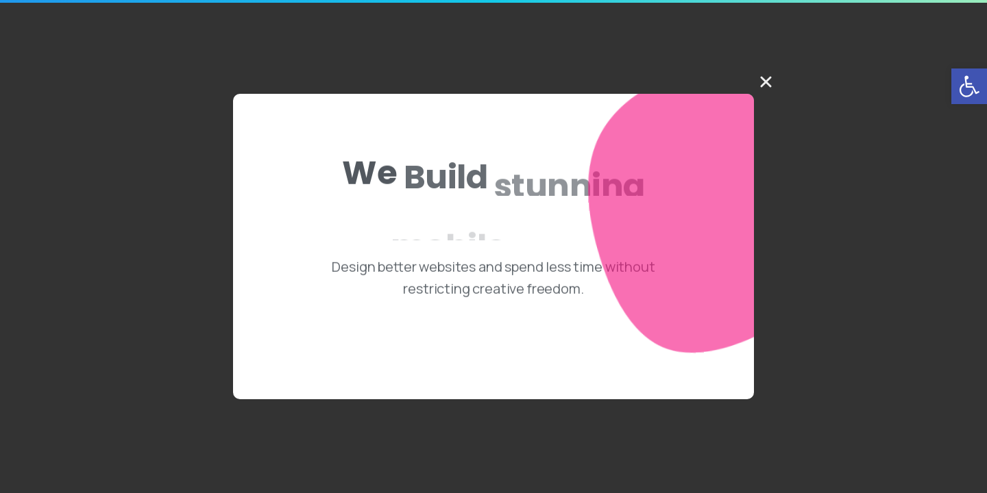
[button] (969, 86)
